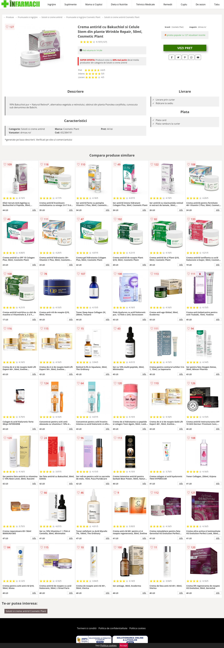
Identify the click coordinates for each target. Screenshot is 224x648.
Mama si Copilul (93, 4)
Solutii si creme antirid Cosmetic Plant (121, 17)
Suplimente (70, 4)
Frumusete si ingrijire (28, 17)
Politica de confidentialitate (113, 628)
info (34, 210)
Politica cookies (137, 628)
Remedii (167, 4)
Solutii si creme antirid (52, 17)
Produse (10, 17)
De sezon (200, 4)
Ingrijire (52, 4)
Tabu (217, 4)
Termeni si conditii (87, 628)
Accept (123, 645)
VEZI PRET (184, 48)
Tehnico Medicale (145, 4)
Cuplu (184, 4)
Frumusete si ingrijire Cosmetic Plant (83, 17)
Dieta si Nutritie (119, 4)
